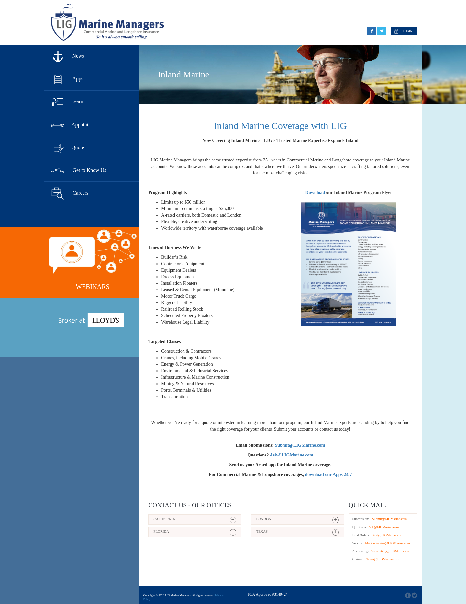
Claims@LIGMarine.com (381, 559)
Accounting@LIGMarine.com (390, 551)
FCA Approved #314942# (268, 594)
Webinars (92, 286)
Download (315, 192)
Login (407, 31)
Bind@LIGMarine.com (387, 535)
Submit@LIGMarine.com (389, 519)
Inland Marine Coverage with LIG (280, 125)
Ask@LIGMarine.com (383, 527)
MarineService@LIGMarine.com (387, 543)
